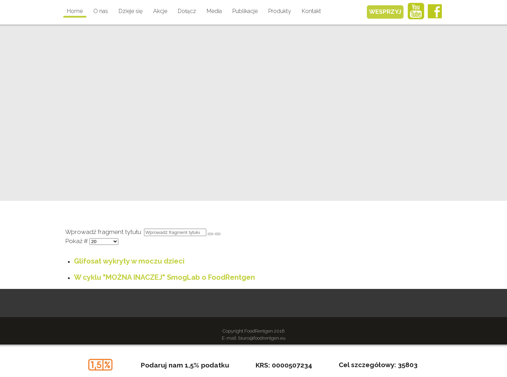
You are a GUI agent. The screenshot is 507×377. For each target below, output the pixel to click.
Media (214, 11)
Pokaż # (77, 241)
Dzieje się (131, 11)
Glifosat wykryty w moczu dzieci (129, 261)
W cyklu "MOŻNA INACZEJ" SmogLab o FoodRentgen (164, 277)
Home (75, 11)
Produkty (279, 11)
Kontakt (311, 11)
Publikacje (245, 11)
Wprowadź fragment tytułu (104, 231)
